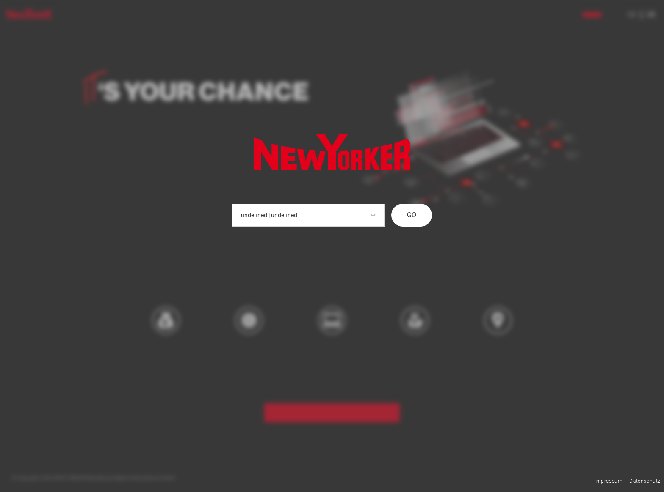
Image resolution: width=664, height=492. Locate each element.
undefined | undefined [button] (308, 215)
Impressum (608, 481)
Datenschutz (645, 481)
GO (411, 215)
